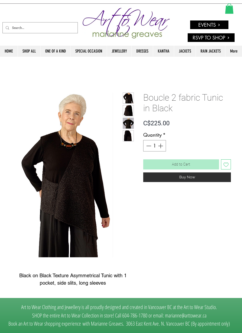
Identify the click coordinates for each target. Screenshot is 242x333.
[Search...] (39, 27)
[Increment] (161, 145)
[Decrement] (148, 145)
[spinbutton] (154, 145)
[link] (229, 8)
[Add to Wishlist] (226, 164)
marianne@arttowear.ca (185, 315)
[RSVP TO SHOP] (211, 37)
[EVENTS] (209, 24)
